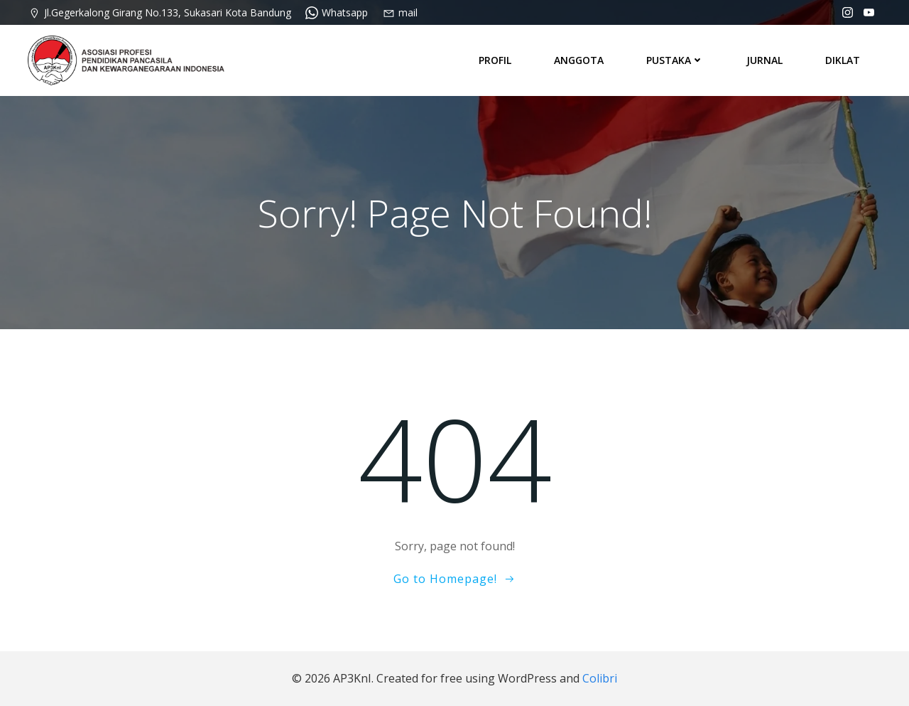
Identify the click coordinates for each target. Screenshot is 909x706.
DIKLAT (842, 60)
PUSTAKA (675, 60)
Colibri (599, 678)
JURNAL (764, 60)
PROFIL (495, 60)
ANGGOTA (579, 60)
